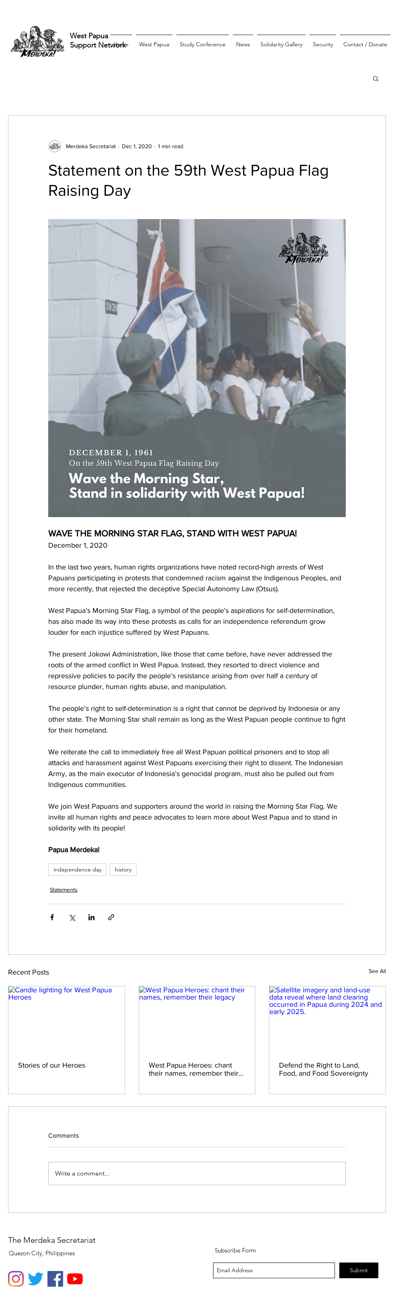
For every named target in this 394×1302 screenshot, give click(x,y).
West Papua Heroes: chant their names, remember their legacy (193, 1069)
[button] (376, 78)
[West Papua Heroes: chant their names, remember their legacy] (197, 1019)
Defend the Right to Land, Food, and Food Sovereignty (323, 1069)
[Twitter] (35, 1279)
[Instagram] (16, 1279)
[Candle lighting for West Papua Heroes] (66, 1019)
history (123, 869)
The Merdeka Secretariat (52, 1240)
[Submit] (358, 1270)
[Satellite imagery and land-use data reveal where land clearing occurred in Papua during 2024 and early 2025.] (327, 1019)
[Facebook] (55, 1279)
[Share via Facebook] (52, 917)
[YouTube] (75, 1279)
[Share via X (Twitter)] (72, 917)
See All (377, 971)
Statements (64, 889)
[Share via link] (111, 917)
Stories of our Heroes (51, 1065)
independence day (77, 869)
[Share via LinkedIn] (91, 917)
